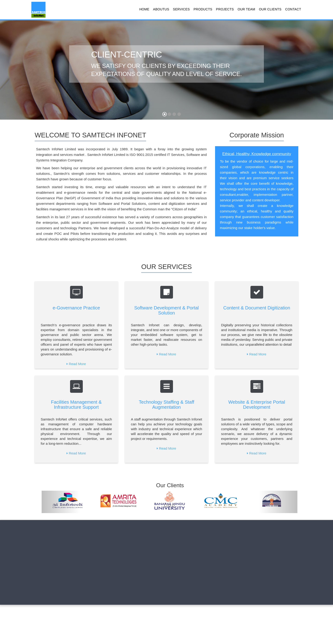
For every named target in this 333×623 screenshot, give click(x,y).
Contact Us (161, 533)
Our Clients (270, 9)
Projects (225, 9)
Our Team (246, 9)
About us (54, 533)
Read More (77, 364)
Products (203, 9)
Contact (293, 9)
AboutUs (161, 9)
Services (181, 9)
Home (144, 9)
